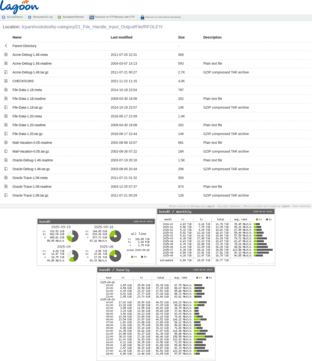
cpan (28, 26)
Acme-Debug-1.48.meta (30, 55)
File (138, 26)
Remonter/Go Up (42, 16)
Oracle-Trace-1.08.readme (32, 186)
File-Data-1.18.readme (29, 99)
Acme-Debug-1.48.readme (32, 63)
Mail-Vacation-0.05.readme (32, 142)
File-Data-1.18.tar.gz (28, 107)
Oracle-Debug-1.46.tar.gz (31, 169)
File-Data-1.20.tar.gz (28, 134)
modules (42, 26)
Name (17, 37)
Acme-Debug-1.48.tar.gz (31, 72)
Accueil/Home (15, 16)
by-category (63, 26)
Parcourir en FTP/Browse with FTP (114, 16)
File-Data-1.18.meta (27, 90)
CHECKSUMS (23, 81)
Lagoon (210, 206)
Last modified (121, 37)
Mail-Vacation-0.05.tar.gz (31, 151)
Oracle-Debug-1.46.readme (33, 160)
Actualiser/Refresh (73, 16)
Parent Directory (25, 46)
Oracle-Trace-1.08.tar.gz (30, 195)
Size (181, 37)
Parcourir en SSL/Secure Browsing (163, 17)
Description (212, 37)
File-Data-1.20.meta (27, 116)
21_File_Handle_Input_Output (105, 26)
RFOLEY (152, 26)
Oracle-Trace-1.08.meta (30, 178)
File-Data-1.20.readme (29, 125)
